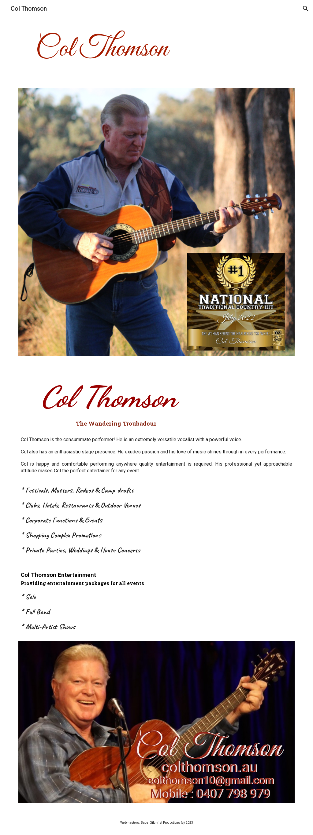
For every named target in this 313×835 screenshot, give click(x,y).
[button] (305, 8)
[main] (156, 48)
